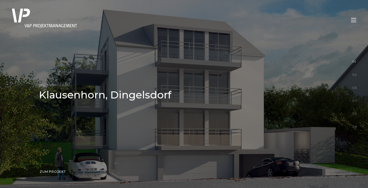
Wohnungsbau (54, 85)
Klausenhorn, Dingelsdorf (105, 95)
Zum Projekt (53, 172)
